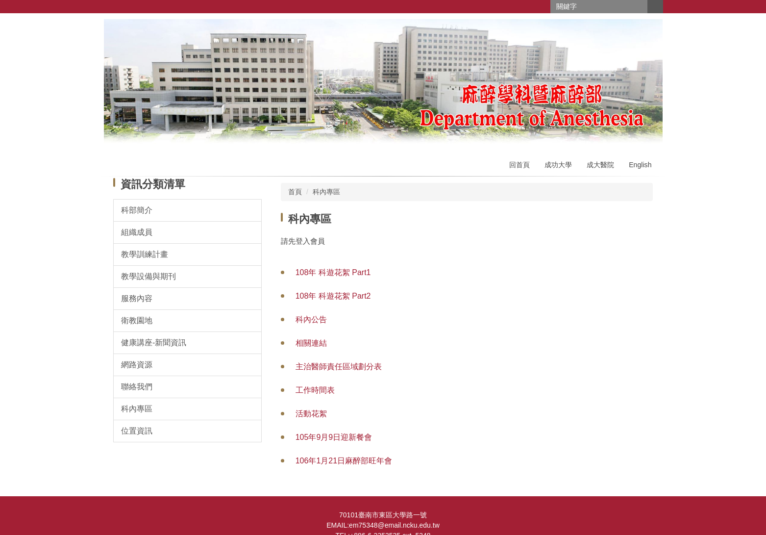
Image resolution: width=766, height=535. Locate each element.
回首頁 (519, 165)
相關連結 (311, 343)
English (640, 165)
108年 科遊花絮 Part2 (333, 296)
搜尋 (655, 6)
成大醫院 (600, 165)
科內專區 (326, 192)
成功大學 (558, 165)
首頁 (295, 192)
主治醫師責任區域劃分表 (339, 366)
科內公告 (311, 319)
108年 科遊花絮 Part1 (333, 272)
